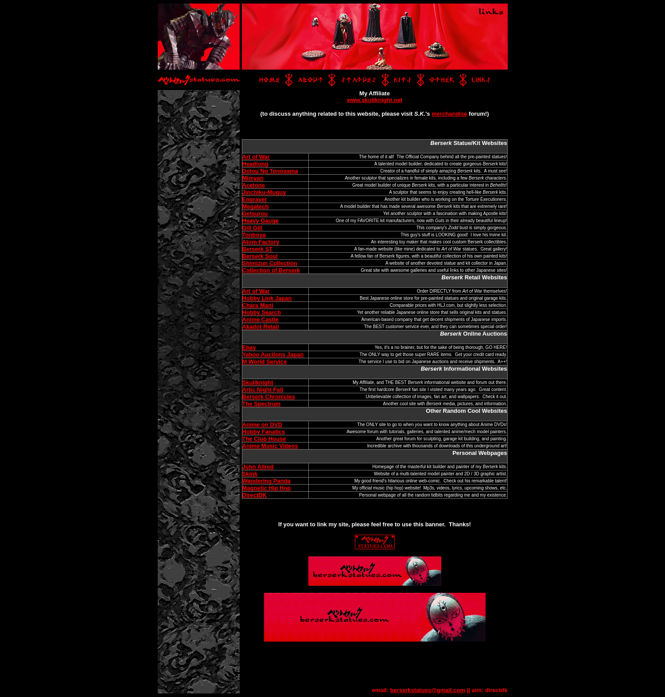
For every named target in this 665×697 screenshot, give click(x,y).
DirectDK (254, 495)
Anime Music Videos (270, 445)
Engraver (254, 199)
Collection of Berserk (271, 270)
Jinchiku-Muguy (264, 192)
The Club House (264, 438)
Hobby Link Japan (267, 298)
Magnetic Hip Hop (266, 488)
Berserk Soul (260, 256)
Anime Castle (260, 319)
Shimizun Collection (269, 263)
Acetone (253, 185)
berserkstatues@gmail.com (427, 690)
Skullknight (257, 382)
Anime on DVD (262, 424)
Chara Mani (257, 305)
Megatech (255, 206)
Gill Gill (252, 227)
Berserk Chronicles (268, 396)
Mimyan (253, 178)
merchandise (449, 113)
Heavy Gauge (260, 220)
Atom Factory (261, 242)
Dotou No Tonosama (270, 171)
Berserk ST (257, 249)
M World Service (264, 361)
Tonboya (254, 234)
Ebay (249, 347)
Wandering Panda (266, 481)
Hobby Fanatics (263, 431)
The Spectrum (261, 403)
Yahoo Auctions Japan (273, 354)
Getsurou (255, 213)
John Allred (258, 466)
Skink (250, 473)
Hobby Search (261, 312)
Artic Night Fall (262, 389)
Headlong (255, 164)
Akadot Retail (260, 326)
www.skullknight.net (374, 100)
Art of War (256, 156)
